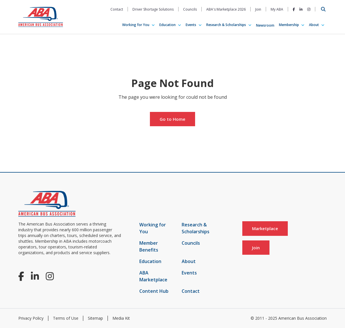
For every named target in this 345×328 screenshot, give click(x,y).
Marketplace (265, 228)
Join (258, 9)
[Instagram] (308, 9)
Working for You (135, 24)
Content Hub (153, 291)
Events (191, 24)
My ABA (277, 9)
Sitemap (95, 318)
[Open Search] (323, 9)
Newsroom (265, 25)
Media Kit (121, 318)
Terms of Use (65, 318)
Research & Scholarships (226, 24)
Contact (116, 9)
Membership (289, 24)
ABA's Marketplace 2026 (226, 9)
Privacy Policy (30, 318)
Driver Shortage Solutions (153, 9)
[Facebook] (294, 9)
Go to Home (172, 119)
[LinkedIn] (301, 9)
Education (167, 24)
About (314, 24)
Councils (190, 9)
